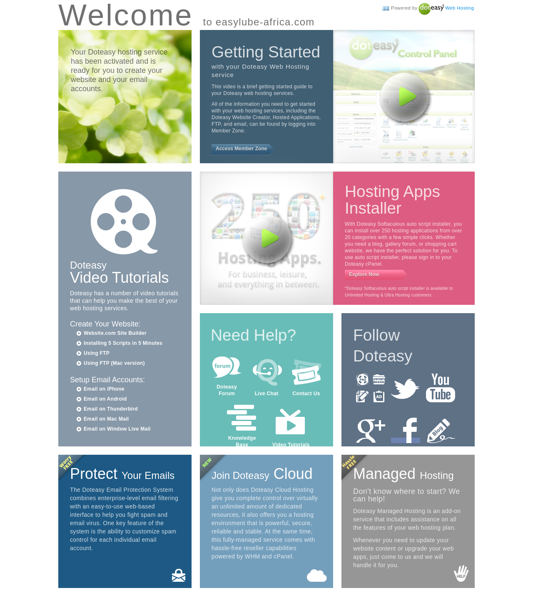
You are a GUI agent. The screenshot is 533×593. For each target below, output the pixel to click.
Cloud (262, 473)
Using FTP (97, 353)
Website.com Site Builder (115, 333)
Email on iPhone (104, 389)
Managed (403, 473)
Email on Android (105, 399)
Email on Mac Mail (106, 419)
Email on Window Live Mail (117, 429)
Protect (122, 473)
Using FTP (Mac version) (114, 363)
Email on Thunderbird (111, 409)
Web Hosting (460, 7)
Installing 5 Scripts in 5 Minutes (123, 343)
